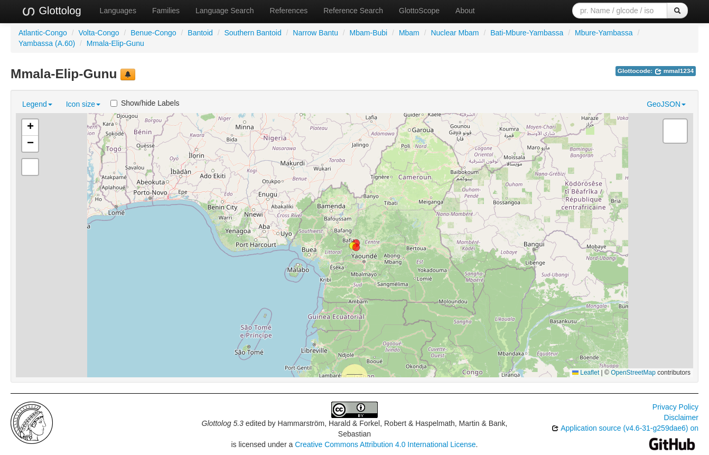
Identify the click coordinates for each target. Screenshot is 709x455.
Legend (37, 104)
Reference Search (353, 10)
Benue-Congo (153, 33)
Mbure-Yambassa (603, 33)
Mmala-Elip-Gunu (115, 43)
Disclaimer (681, 417)
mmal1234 (674, 71)
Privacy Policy (675, 407)
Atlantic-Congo (42, 33)
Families (166, 10)
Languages (118, 10)
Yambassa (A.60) (46, 43)
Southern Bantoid (252, 33)
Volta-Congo (99, 33)
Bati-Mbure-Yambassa (526, 33)
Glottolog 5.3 (223, 423)
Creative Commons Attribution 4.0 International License (385, 444)
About (465, 10)
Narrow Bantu (315, 33)
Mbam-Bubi (369, 33)
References (289, 10)
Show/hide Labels (145, 103)
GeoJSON (666, 104)
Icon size (83, 104)
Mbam (409, 33)
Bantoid (200, 33)
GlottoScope (419, 10)
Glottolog (51, 11)
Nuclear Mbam (455, 33)
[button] (356, 247)
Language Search (224, 10)
